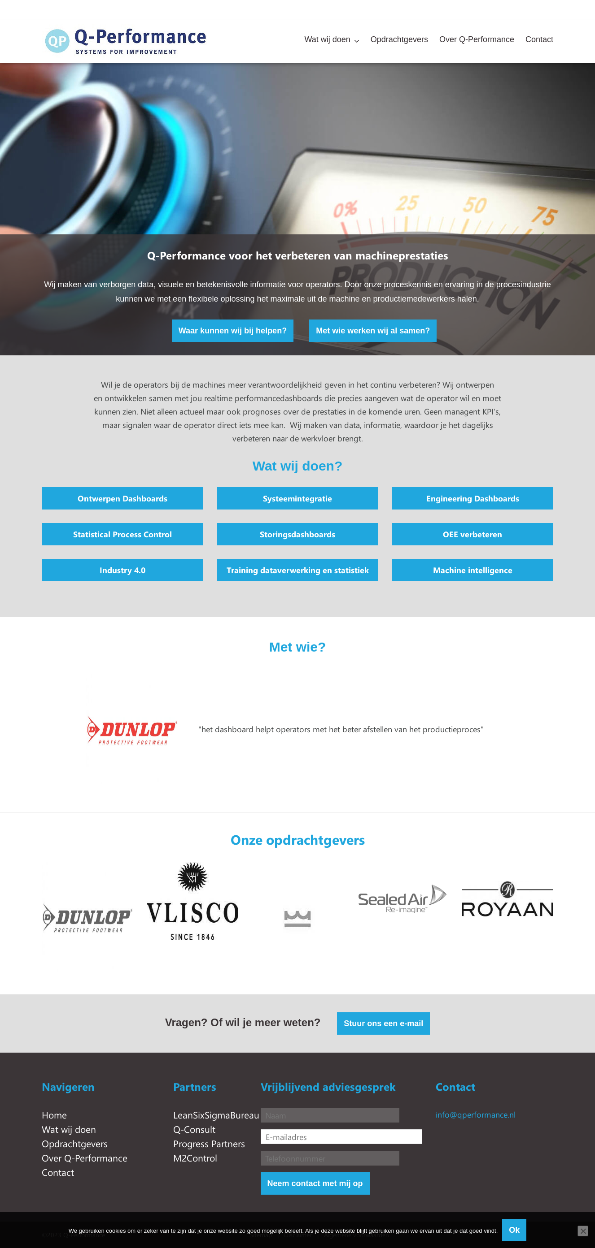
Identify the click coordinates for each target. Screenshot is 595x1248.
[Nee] (583, 1231)
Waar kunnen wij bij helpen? (233, 330)
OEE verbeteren (472, 534)
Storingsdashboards (297, 534)
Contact (539, 39)
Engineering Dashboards (472, 498)
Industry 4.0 (122, 570)
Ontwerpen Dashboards (122, 498)
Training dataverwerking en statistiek (298, 570)
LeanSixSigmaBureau (216, 1114)
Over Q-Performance (476, 39)
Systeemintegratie (297, 498)
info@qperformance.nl (476, 1114)
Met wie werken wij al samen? (373, 330)
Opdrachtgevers (399, 39)
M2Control (195, 1157)
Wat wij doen (327, 39)
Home (54, 1114)
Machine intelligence (472, 570)
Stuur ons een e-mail (383, 1023)
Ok (514, 1230)
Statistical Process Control (122, 534)
